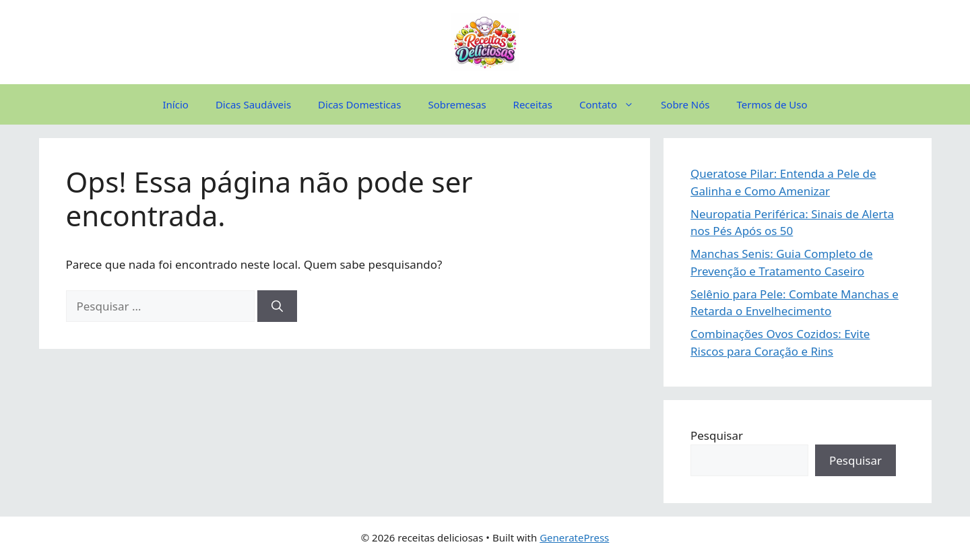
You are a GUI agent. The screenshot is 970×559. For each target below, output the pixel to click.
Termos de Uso (772, 104)
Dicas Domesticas (359, 104)
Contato (613, 104)
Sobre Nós (685, 104)
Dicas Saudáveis (253, 104)
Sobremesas (457, 104)
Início (176, 104)
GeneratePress (574, 537)
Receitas (532, 104)
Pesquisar (716, 435)
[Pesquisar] (277, 306)
